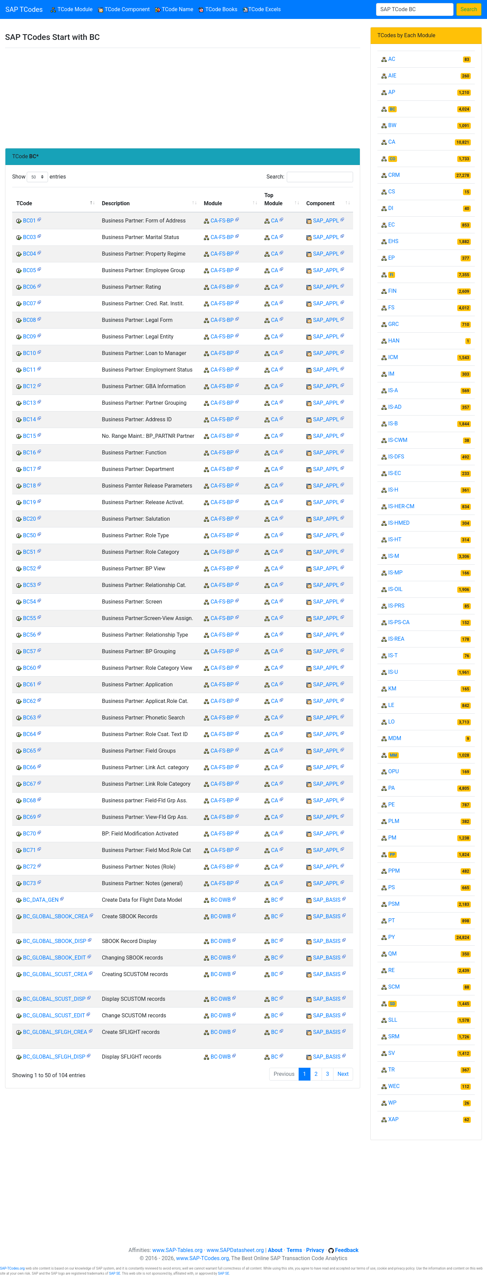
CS (391, 191)
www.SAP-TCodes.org (202, 1258)
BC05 (29, 270)
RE (391, 970)
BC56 (29, 635)
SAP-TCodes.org (12, 1268)
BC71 (29, 850)
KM (392, 688)
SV (391, 1053)
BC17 (29, 469)
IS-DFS (396, 456)
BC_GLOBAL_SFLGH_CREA (55, 1032)
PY (391, 937)
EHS (393, 241)
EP (391, 258)
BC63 (29, 717)
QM (392, 953)
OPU (393, 771)
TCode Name (174, 9)
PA (391, 788)
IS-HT (394, 539)
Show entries (39, 177)
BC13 (29, 403)
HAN (393, 340)
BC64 (29, 734)
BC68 (29, 800)
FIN (392, 291)
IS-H (393, 490)
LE (391, 705)
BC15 (29, 436)
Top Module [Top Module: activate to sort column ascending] (273, 199)
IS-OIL (395, 589)
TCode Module (73, 9)
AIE (392, 75)
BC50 (29, 535)
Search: (309, 177)
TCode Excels (262, 9)
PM (392, 837)
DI (390, 208)
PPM (394, 871)
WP (392, 1103)
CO (392, 159)
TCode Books (218, 9)
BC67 (29, 784)
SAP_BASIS (327, 900)
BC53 (29, 585)
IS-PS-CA (399, 622)
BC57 (29, 651)
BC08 (29, 320)
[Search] (415, 9)
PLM (393, 821)
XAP (393, 1119)
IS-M (393, 556)
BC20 (29, 519)
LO (391, 721)
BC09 (29, 336)
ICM (393, 357)
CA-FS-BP (222, 220)
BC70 (29, 833)
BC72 (29, 867)
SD (392, 1003)
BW (392, 125)
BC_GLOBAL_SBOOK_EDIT (54, 957)
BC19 (29, 502)
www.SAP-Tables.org (177, 1250)
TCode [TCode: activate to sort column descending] (24, 203)
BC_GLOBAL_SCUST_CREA (55, 974)
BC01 (29, 220)
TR (391, 1069)
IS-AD (394, 407)
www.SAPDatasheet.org (235, 1250)
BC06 (29, 287)
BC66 (29, 767)
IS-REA (396, 639)
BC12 (29, 386)
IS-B (393, 423)
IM (391, 374)
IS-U (393, 672)
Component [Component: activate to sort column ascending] (320, 203)
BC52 (29, 568)
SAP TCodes (24, 9)
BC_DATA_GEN (41, 900)
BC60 (29, 668)
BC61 (29, 684)
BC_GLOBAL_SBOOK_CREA (55, 916)
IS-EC (394, 473)
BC (274, 900)
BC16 (29, 452)
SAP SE (114, 1273)
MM (393, 755)
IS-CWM (398, 440)
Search (469, 9)
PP (392, 854)
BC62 (29, 701)
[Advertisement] (182, 98)
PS (391, 887)
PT (391, 920)
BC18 (29, 485)
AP (391, 92)
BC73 (29, 883)
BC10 (29, 353)
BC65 (29, 751)
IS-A (393, 390)
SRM (393, 1036)
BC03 (29, 237)
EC (391, 224)
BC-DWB (221, 900)
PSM (394, 904)
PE (391, 804)
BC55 (29, 618)
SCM (394, 987)
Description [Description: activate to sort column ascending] (116, 203)
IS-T (393, 655)
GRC (393, 324)
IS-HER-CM (401, 506)
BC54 (29, 601)
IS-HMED (399, 523)
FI (391, 275)
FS (391, 307)
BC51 (29, 552)
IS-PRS (396, 605)
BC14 (29, 419)
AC (391, 59)
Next (343, 1074)
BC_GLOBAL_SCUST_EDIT (54, 1015)
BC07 (29, 303)
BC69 (29, 817)
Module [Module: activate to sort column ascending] (213, 203)
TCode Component (124, 9)
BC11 (29, 370)
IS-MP (395, 572)
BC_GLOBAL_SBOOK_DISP (54, 941)
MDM (394, 738)
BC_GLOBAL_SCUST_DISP (54, 999)
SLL (392, 1020)
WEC (394, 1086)
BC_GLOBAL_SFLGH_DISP (54, 1057)
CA (274, 220)
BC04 (29, 254)
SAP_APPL (326, 220)
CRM (394, 175)
